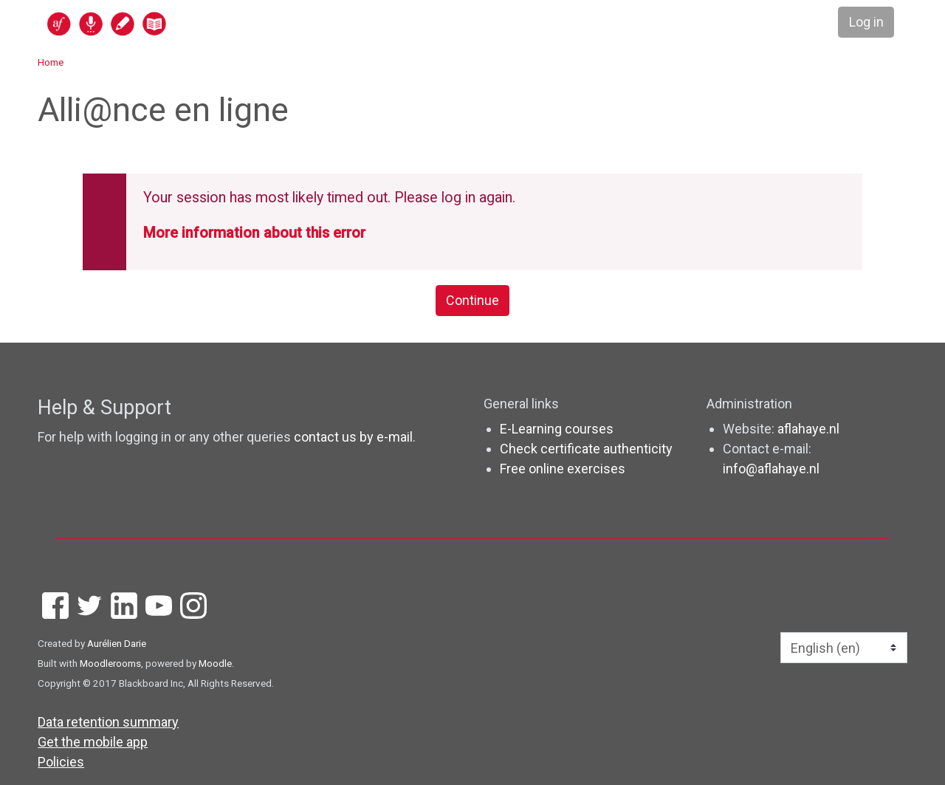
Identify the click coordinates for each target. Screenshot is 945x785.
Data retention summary (108, 722)
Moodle (215, 663)
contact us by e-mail (353, 437)
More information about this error (254, 232)
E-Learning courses (557, 428)
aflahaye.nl (808, 428)
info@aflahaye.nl (771, 468)
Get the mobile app (93, 742)
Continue (472, 301)
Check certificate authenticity (586, 448)
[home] (164, 23)
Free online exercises (562, 468)
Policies (61, 761)
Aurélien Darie (116, 643)
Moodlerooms (110, 663)
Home (50, 62)
